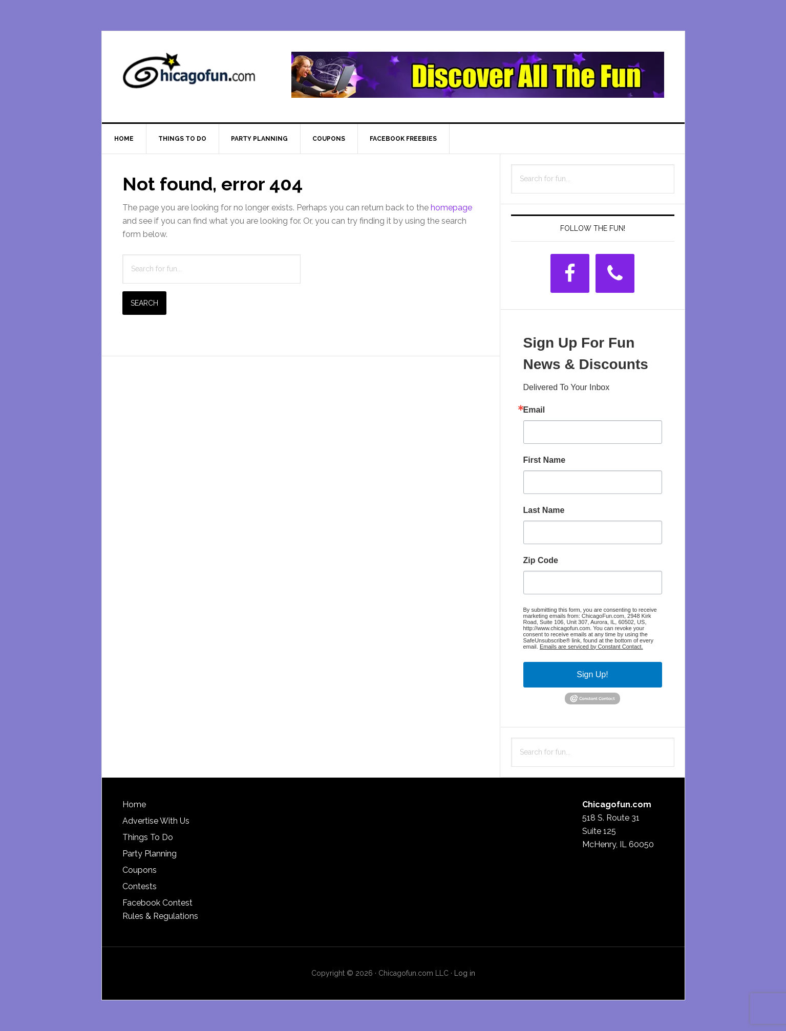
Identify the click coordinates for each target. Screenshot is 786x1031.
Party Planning (149, 853)
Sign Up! (592, 674)
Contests (139, 886)
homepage (451, 207)
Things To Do (147, 837)
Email (534, 410)
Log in (464, 973)
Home (134, 804)
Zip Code (540, 560)
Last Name (544, 510)
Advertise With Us (155, 821)
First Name (544, 460)
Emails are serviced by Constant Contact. (591, 646)
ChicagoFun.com (189, 75)
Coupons (139, 870)
